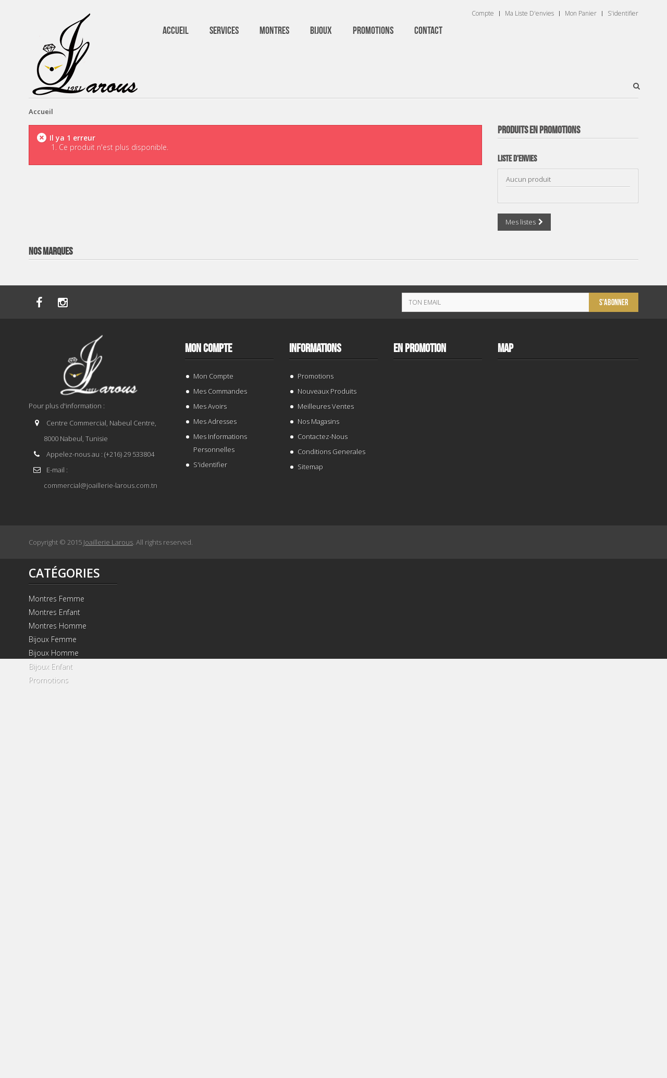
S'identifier (623, 13)
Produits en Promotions (539, 130)
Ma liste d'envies (529, 13)
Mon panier (581, 13)
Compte (483, 13)
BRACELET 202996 (568, 560)
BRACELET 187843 (568, 336)
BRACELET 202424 (568, 1009)
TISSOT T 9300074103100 (568, 784)
